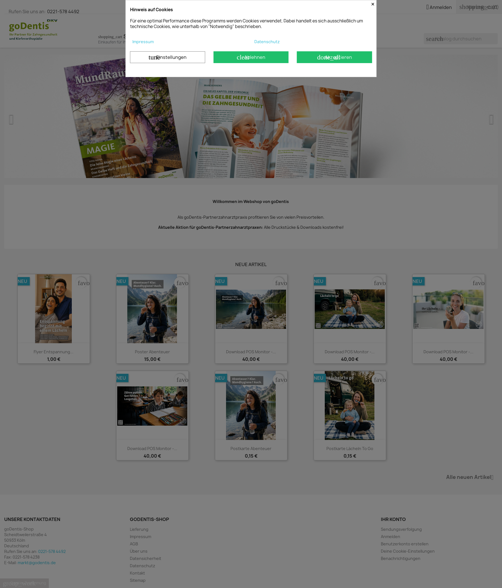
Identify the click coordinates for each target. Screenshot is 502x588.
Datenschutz (267, 41)
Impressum (143, 41)
